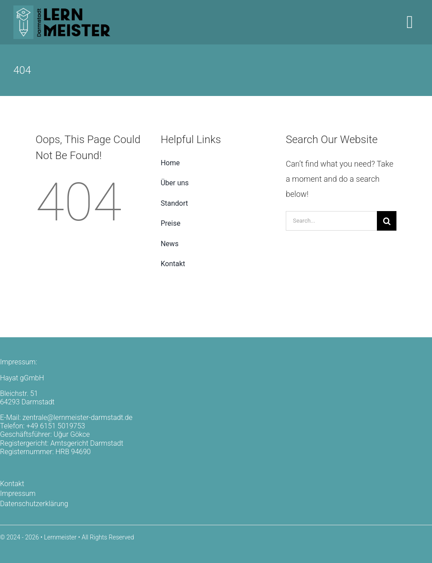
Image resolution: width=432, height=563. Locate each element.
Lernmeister (60, 537)
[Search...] (331, 221)
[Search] (386, 221)
